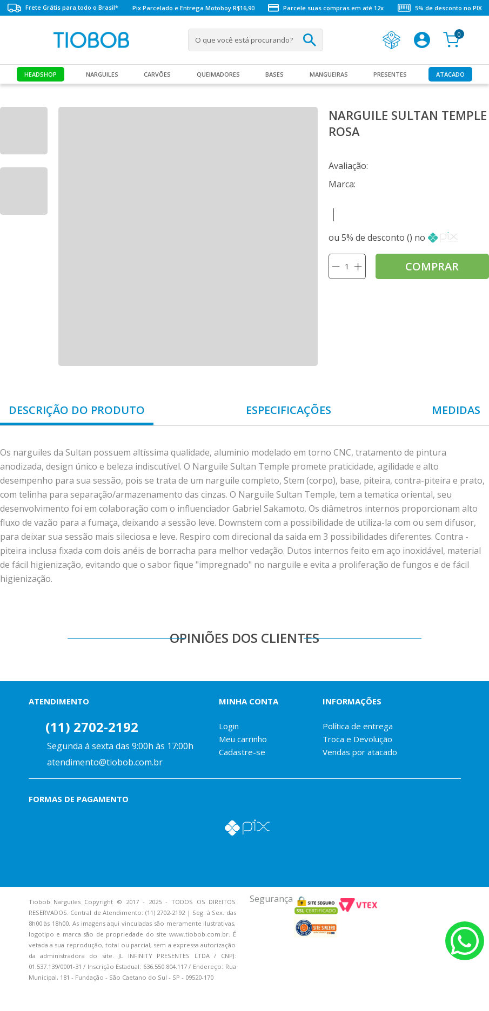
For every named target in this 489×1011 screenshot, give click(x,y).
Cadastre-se (242, 752)
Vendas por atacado (360, 752)
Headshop (40, 74)
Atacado (450, 74)
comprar (432, 266)
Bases (274, 74)
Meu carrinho (243, 739)
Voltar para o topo (16, 993)
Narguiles (102, 74)
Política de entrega (358, 726)
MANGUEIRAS (329, 74)
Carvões (157, 74)
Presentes (390, 74)
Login (229, 726)
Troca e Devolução (357, 739)
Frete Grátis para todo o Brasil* (62, 7)
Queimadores (218, 74)
